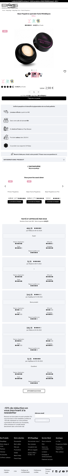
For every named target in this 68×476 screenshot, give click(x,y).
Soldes (16, 453)
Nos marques (32, 444)
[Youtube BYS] (63, 471)
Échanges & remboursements (47, 456)
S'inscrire (42, 420)
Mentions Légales (6, 471)
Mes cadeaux (60, 452)
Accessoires (3, 455)
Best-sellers (17, 444)
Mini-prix (16, 447)
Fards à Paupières (25, 10)
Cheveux (2, 452)
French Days (17, 458)
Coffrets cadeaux (5, 457)
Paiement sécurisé (47, 459)
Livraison (44, 452)
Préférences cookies (37, 471)
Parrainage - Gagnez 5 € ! (59, 448)
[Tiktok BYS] (60, 471)
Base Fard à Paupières (33, 192)
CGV (15, 471)
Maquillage (3, 441)
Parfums (2, 449)
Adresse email (39, 413)
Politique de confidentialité (25, 471)
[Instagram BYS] (56, 471)
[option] (34, 48)
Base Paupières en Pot (52, 192)
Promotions (17, 450)
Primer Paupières (13, 192)
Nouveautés (17, 441)
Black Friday (17, 455)
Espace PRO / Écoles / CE (32, 454)
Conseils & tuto (32, 447)
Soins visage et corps (4, 445)
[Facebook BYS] (53, 471)
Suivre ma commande (45, 448)
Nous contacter (46, 441)
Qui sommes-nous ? (34, 441)
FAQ (43, 444)
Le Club (58, 441)
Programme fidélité (61, 444)
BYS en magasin (32, 450)
